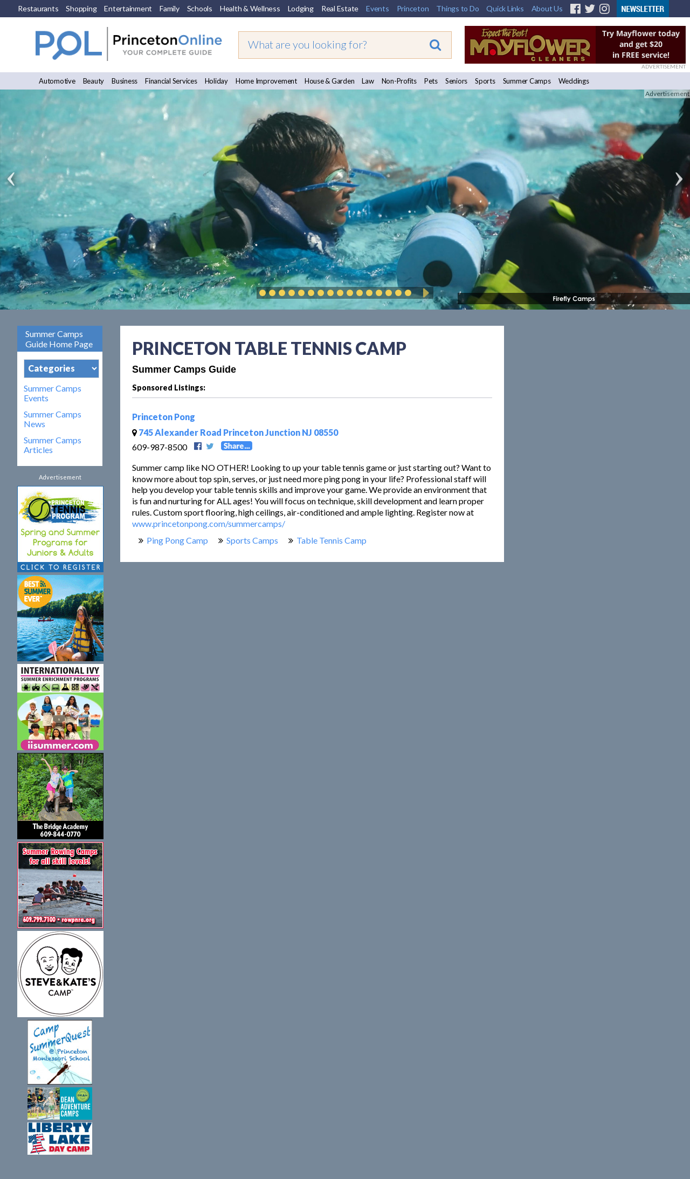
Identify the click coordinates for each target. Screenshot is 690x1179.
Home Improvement (266, 81)
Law (368, 81)
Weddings (573, 81)
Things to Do (457, 8)
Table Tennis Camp (331, 540)
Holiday (216, 81)
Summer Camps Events (52, 393)
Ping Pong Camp (177, 540)
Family (170, 8)
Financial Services (171, 81)
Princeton (413, 8)
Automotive (57, 81)
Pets (431, 81)
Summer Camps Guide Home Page (59, 338)
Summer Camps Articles (52, 445)
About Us (547, 8)
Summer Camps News (52, 419)
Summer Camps (527, 81)
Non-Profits (399, 81)
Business (124, 81)
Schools (199, 8)
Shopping (81, 8)
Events (377, 8)
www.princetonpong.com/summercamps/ (208, 523)
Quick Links (504, 8)
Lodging (301, 8)
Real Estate (339, 8)
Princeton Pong (163, 417)
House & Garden (330, 81)
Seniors (456, 81)
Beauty (94, 81)
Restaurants (38, 8)
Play (424, 293)
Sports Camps (252, 540)
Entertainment (128, 8)
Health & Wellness (250, 8)
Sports (485, 81)
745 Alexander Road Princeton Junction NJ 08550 (235, 432)
